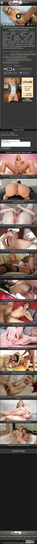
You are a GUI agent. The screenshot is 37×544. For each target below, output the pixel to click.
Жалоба (26, 73)
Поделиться (11, 73)
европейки (19, 59)
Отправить (6, 148)
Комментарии (26, 69)
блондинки (19, 54)
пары (16, 62)
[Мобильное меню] (1, 2)
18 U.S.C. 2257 (11, 539)
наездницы (10, 59)
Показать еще (18, 451)
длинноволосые (8, 62)
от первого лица (8, 57)
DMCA (19, 539)
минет (13, 54)
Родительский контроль (29, 539)
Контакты (3, 536)
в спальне (27, 59)
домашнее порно (21, 57)
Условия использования (15, 536)
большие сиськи (29, 54)
